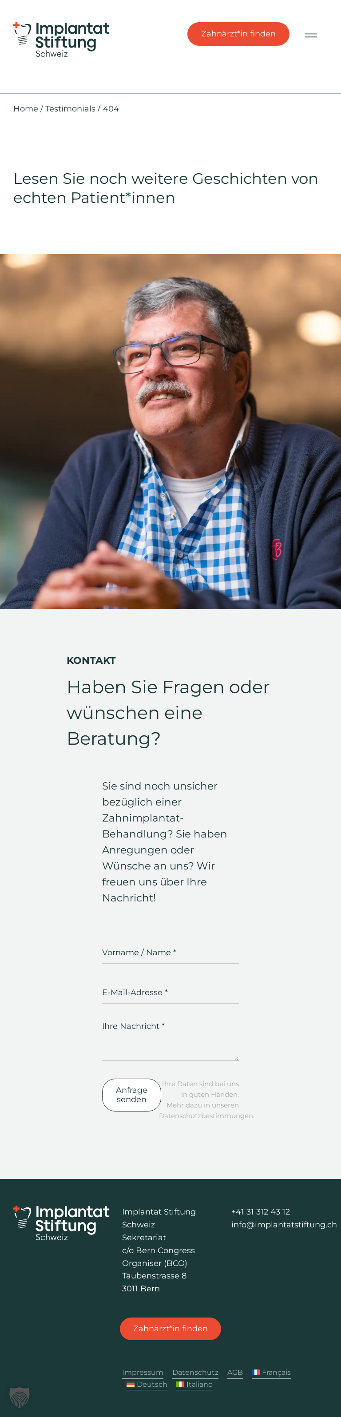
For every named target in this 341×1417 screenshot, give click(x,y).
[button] (19, 1397)
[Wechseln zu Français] (271, 1373)
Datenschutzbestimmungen (206, 1115)
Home (25, 109)
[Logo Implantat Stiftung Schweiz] (61, 26)
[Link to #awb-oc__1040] (310, 35)
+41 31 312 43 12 (260, 1212)
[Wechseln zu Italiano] (194, 1385)
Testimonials (70, 109)
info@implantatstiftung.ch (284, 1225)
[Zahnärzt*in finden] (170, 1329)
